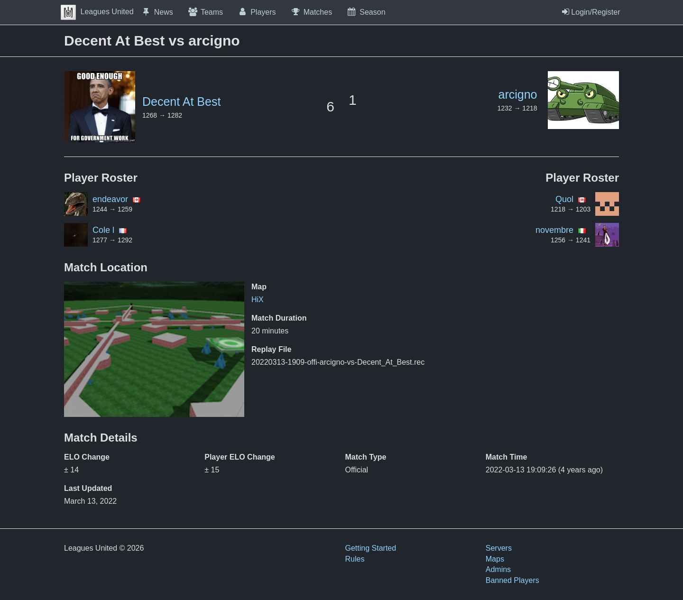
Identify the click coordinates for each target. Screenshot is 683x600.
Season (365, 12)
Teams (205, 12)
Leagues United (97, 12)
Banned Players (512, 580)
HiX (257, 299)
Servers (499, 548)
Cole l (103, 230)
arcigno (517, 94)
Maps (495, 559)
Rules (355, 559)
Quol (564, 199)
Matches (311, 12)
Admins (498, 569)
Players (256, 12)
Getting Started (371, 548)
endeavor (110, 199)
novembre (554, 230)
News (157, 12)
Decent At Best (181, 101)
